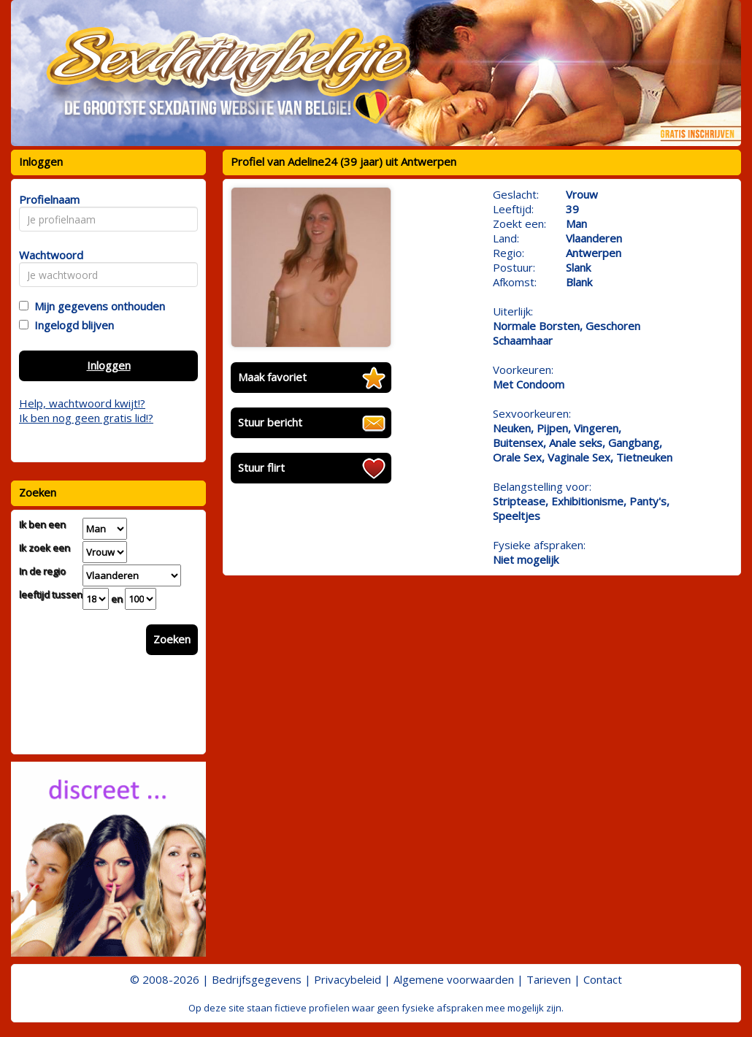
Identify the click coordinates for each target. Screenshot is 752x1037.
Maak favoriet (272, 377)
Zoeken (172, 639)
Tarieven (548, 979)
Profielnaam (47, 199)
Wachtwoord (47, 255)
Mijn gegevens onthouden (96, 306)
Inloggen (109, 365)
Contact (602, 979)
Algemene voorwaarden (454, 979)
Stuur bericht (270, 422)
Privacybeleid (347, 979)
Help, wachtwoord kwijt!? (82, 403)
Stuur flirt (261, 467)
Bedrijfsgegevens (257, 979)
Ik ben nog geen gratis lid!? (86, 417)
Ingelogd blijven (71, 325)
